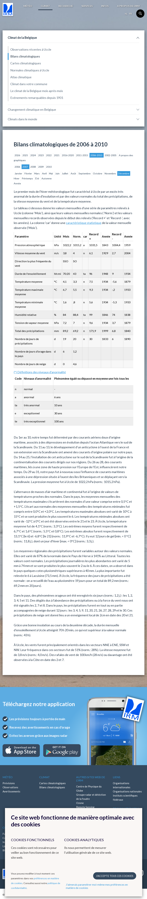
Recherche (65, 5)
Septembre (85, 173)
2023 (41, 155)
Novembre (110, 173)
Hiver (17, 178)
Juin (57, 173)
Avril (44, 173)
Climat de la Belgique (22, 37)
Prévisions (9, 783)
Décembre (123, 173)
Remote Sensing (85, 807)
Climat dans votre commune (28, 84)
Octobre (98, 173)
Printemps (27, 178)
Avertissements (11, 791)
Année (17, 183)
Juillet (65, 173)
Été (37, 178)
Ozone (80, 802)
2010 (49, 166)
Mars (37, 173)
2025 (25, 155)
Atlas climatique (21, 77)
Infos (105, 5)
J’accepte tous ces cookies (114, 875)
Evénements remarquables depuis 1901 (36, 98)
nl (126, 13)
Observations (10, 787)
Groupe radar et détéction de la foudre (91, 796)
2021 (57, 155)
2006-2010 (96, 155)
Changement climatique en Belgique (32, 109)
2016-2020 (68, 155)
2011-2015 (82, 155)
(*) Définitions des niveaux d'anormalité (40, 372)
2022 (49, 155)
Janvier (19, 173)
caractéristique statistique (83, 223)
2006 (18, 166)
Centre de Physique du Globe (89, 788)
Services (87, 5)
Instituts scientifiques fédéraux (125, 797)
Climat (45, 5)
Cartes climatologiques (25, 63)
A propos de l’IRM (128, 5)
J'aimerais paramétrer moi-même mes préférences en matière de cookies (97, 886)
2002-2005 (111, 155)
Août (74, 173)
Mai (51, 173)
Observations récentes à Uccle (30, 49)
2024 (33, 155)
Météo (27, 5)
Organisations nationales (127, 791)
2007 (25, 166)
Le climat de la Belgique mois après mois (36, 91)
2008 (33, 166)
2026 (18, 155)
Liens (116, 777)
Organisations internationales (121, 785)
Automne (47, 178)
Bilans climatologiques (25, 56)
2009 (41, 166)
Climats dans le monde (22, 119)
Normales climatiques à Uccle (29, 70)
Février (28, 173)
